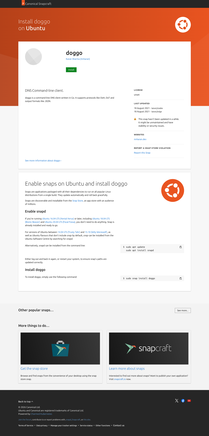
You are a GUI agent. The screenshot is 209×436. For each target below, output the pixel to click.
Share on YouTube (189, 400)
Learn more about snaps (127, 368)
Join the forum (24, 419)
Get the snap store (34, 368)
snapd (68, 419)
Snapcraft (76, 419)
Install (71, 69)
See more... (182, 310)
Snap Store (77, 200)
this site (86, 419)
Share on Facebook (183, 400)
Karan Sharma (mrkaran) (78, 59)
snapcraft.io (120, 379)
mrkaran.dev (140, 139)
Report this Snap (142, 152)
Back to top (25, 401)
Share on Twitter (176, 400)
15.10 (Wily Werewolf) (96, 232)
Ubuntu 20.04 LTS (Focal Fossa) (60, 222)
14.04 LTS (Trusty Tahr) (69, 232)
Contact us (118, 425)
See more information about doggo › (43, 160)
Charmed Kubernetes (41, 414)
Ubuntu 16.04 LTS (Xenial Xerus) (58, 218)
